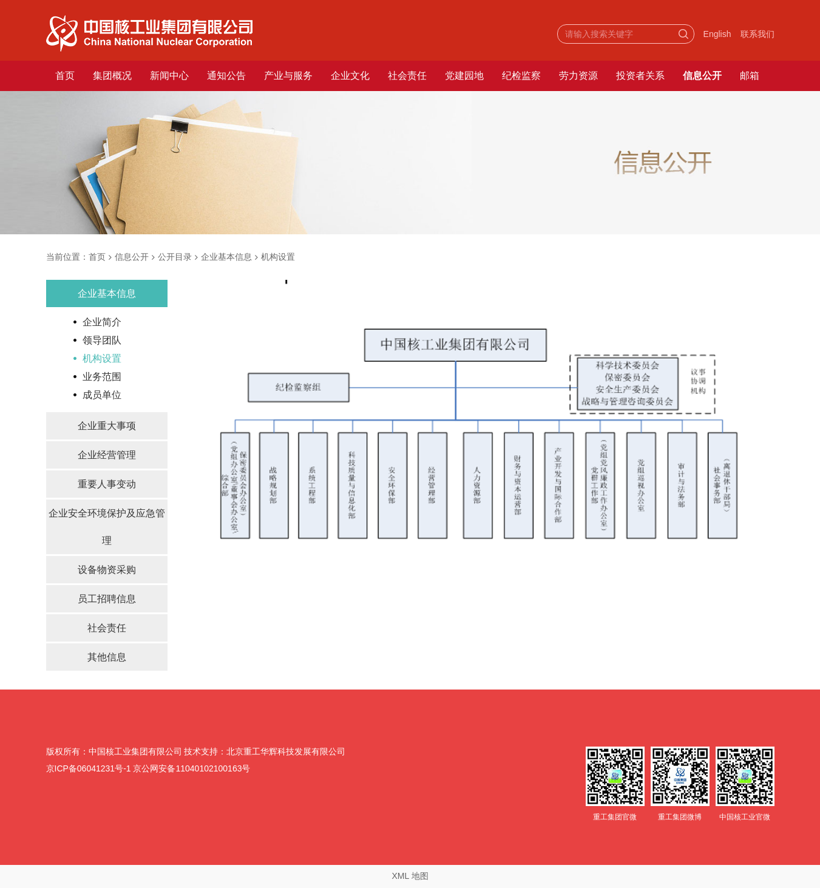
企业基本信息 (226, 257)
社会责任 (407, 75)
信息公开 (702, 75)
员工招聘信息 (107, 599)
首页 (65, 75)
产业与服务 (288, 75)
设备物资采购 (107, 569)
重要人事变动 (107, 484)
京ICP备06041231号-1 (88, 768)
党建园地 (464, 75)
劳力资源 (578, 75)
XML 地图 (409, 876)
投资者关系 (640, 75)
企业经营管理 (107, 455)
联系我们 (757, 34)
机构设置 (278, 257)
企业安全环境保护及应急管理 (107, 527)
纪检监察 (521, 75)
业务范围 (102, 376)
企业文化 (350, 75)
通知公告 (226, 75)
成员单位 (102, 395)
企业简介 (102, 322)
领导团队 (102, 340)
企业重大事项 (107, 426)
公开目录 (175, 257)
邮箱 (749, 75)
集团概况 (112, 75)
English (717, 34)
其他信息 (106, 657)
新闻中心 (169, 75)
